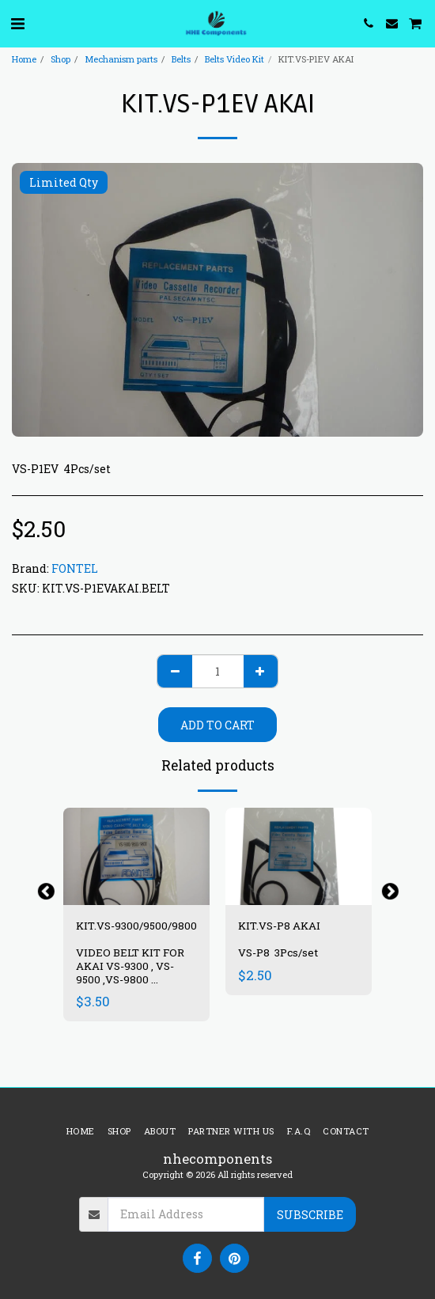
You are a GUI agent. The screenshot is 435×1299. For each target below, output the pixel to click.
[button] (17, 23)
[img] (136, 856)
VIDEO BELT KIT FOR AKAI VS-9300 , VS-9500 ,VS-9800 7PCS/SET (130, 972)
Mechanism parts (121, 59)
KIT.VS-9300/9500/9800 (136, 925)
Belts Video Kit (234, 59)
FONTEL (74, 568)
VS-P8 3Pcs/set (279, 952)
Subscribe (310, 1214)
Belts (181, 59)
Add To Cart (217, 725)
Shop (60, 59)
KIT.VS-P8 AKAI (279, 925)
